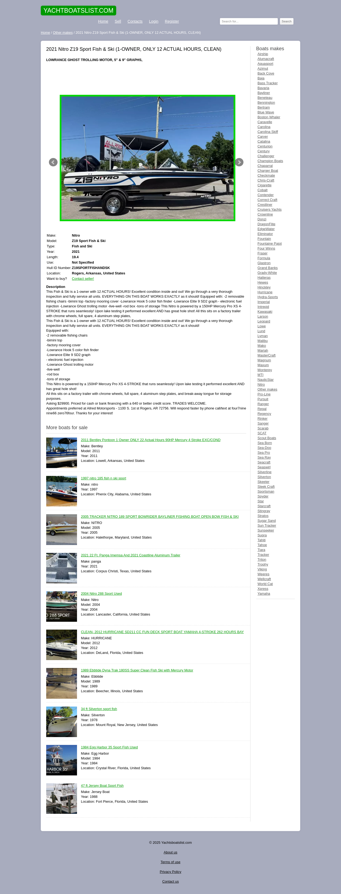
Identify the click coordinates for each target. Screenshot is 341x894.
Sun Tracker (267, 525)
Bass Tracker (268, 83)
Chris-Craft (266, 180)
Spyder (263, 496)
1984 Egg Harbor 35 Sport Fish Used (109, 747)
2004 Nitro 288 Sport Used (101, 593)
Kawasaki (265, 312)
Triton (262, 559)
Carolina (264, 127)
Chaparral (265, 166)
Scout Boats (267, 438)
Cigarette (265, 185)
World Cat (265, 584)
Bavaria (263, 88)
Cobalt (263, 190)
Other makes (267, 389)
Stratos (263, 516)
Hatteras (264, 277)
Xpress (263, 589)
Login (153, 21)
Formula (264, 258)
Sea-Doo (264, 448)
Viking (262, 569)
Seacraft (264, 462)
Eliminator (265, 234)
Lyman (263, 336)
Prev (53, 162)
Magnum (264, 360)
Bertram (264, 107)
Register (172, 21)
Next (239, 162)
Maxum (263, 365)
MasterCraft (267, 355)
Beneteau (265, 98)
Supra (262, 535)
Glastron (264, 263)
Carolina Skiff (268, 132)
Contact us (170, 881)
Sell (118, 21)
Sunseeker (266, 530)
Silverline (265, 472)
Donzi (262, 219)
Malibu (263, 341)
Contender (266, 195)
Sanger (263, 423)
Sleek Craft (266, 487)
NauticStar (266, 380)
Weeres (263, 574)
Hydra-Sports (268, 297)
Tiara (261, 550)
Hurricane (265, 292)
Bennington (266, 102)
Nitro (261, 384)
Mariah (263, 350)
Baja (261, 78)
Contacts (135, 21)
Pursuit (263, 399)
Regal (262, 409)
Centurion (265, 146)
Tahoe (262, 545)
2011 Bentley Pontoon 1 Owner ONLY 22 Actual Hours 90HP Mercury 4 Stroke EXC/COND (150, 440)
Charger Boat (268, 171)
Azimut (263, 68)
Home (103, 21)
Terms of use (170, 862)
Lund (261, 331)
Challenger (266, 156)
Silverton (264, 477)
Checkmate (266, 175)
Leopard (264, 321)
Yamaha (264, 593)
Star (261, 501)
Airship (263, 54)
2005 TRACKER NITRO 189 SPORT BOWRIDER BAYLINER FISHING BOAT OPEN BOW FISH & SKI (160, 516)
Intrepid (263, 307)
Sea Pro (264, 453)
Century (264, 151)
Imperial (264, 302)
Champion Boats (270, 161)
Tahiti (262, 540)
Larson (263, 316)
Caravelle (265, 122)
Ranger (263, 404)
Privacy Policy (170, 872)
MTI (260, 375)
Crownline (265, 214)
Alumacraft (266, 59)
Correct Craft (267, 200)
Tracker (263, 555)
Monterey (265, 370)
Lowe (262, 326)
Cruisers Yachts (270, 209)
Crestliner (265, 205)
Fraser (263, 253)
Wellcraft (264, 579)
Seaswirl (264, 467)
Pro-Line (264, 394)
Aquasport (265, 64)
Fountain (264, 239)
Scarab (263, 428)
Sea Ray (264, 457)
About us (171, 852)
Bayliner (264, 93)
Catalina (264, 141)
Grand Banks (268, 268)
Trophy (263, 564)
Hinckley (264, 287)
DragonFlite (266, 224)
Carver (263, 137)
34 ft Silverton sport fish (99, 709)
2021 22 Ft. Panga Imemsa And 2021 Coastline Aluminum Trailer (130, 555)
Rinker (263, 418)
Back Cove (266, 73)
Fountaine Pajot (270, 243)
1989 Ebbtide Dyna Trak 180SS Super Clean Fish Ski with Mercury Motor (137, 670)
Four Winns (266, 248)
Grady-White (267, 273)
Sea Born (265, 443)
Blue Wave (266, 112)
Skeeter (263, 482)
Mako (262, 346)
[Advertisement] (146, 78)
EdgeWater (266, 229)
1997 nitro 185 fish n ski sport (103, 478)
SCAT (262, 433)
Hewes (263, 282)
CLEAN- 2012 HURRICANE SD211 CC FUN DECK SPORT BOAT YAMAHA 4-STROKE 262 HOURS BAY (162, 632)
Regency (264, 414)
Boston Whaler (269, 117)
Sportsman (266, 491)
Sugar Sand (267, 521)
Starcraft (264, 506)
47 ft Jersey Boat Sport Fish (102, 785)
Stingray (264, 511)
